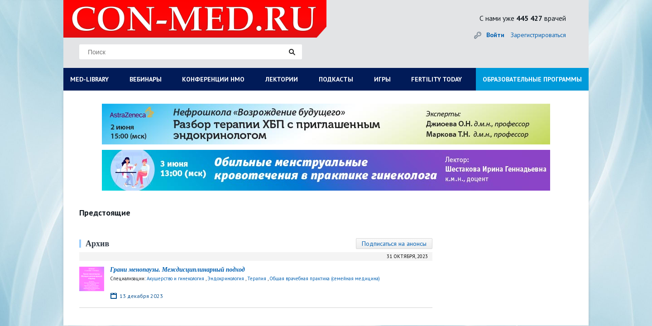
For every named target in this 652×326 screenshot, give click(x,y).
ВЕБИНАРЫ (145, 79)
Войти (495, 35)
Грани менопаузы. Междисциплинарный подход (177, 269)
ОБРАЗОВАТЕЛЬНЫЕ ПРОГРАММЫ (532, 79)
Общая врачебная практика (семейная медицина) (324, 278)
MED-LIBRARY (89, 79)
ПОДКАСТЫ (336, 79)
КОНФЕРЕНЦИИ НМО (213, 79)
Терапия (256, 278)
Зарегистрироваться (538, 35)
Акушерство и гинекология (175, 278)
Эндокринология (225, 278)
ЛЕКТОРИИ (281, 79)
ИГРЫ (382, 79)
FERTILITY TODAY (436, 79)
